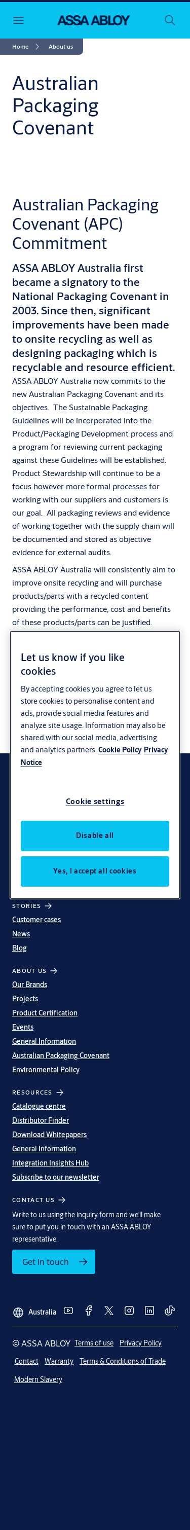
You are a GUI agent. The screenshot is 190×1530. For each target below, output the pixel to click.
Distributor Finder (40, 1120)
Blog (19, 948)
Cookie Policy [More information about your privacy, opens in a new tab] (119, 749)
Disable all (95, 835)
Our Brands (29, 984)
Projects (25, 998)
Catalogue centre (39, 1106)
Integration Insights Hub (50, 1163)
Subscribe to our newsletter (55, 1177)
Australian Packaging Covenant (60, 1055)
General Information (44, 1041)
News (21, 933)
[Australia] (34, 1308)
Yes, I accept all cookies (94, 871)
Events (22, 1027)
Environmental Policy (46, 1069)
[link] (27, 47)
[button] (61, 46)
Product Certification (45, 1012)
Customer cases (36, 919)
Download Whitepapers (49, 1134)
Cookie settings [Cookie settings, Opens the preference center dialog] (95, 801)
